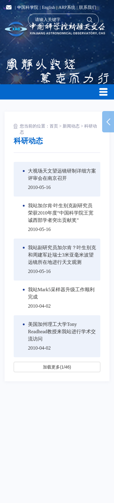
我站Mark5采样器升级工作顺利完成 (61, 293)
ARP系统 (67, 7)
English (48, 7)
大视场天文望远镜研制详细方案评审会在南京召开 (62, 174)
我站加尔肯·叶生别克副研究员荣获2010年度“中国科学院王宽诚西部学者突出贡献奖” (60, 213)
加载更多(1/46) (57, 367)
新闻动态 (71, 126)
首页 (54, 126)
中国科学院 (27, 7)
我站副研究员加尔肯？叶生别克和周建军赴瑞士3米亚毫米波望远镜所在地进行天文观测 (62, 255)
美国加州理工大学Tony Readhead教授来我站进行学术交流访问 (62, 331)
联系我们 (87, 7)
